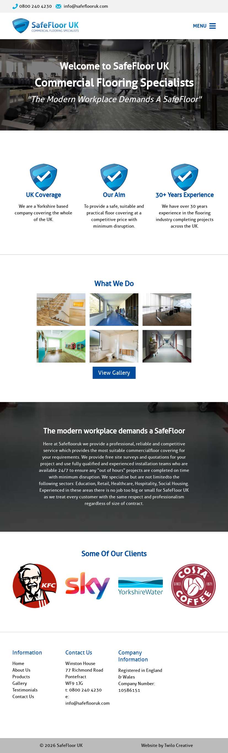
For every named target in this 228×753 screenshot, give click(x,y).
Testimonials (24, 690)
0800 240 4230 (32, 6)
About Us (21, 670)
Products (21, 676)
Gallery (19, 683)
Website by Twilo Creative (167, 745)
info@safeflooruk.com (82, 6)
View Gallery (114, 372)
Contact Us (23, 696)
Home (18, 663)
